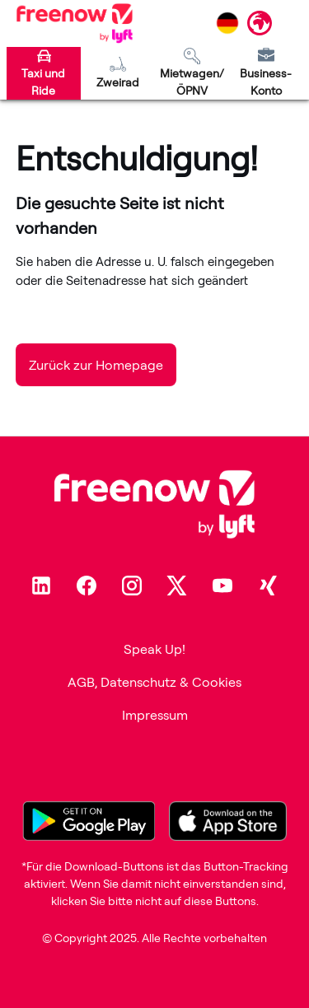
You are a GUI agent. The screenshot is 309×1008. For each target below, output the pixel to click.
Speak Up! (154, 649)
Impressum (155, 715)
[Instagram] (131, 585)
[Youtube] (222, 585)
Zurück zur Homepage (96, 365)
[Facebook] (86, 585)
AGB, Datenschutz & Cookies (154, 682)
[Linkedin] (41, 585)
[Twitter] (177, 585)
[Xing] (267, 585)
